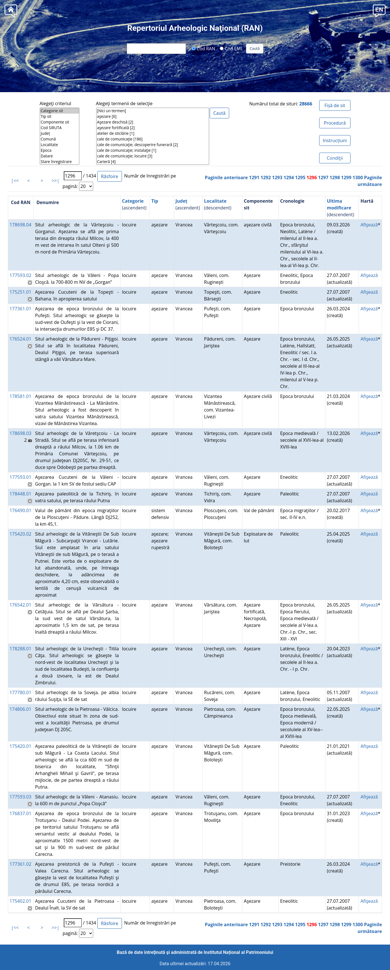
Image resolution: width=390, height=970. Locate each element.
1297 (323, 177)
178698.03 (20, 433)
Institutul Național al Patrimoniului (238, 952)
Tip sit (59, 116)
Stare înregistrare (59, 161)
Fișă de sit (335, 105)
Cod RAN (203, 48)
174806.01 (20, 709)
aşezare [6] (153, 116)
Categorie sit (59, 111)
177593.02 (20, 275)
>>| (55, 180)
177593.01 (20, 477)
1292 (265, 177)
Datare (59, 156)
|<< (15, 180)
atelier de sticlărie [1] (153, 133)
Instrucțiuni (335, 140)
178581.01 (20, 396)
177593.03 (20, 797)
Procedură (335, 123)
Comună (59, 139)
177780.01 (20, 692)
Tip (154, 201)
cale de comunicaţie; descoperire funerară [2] (153, 145)
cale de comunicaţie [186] (153, 139)
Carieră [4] (153, 161)
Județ (59, 133)
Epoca (59, 150)
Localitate (59, 145)
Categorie (133, 201)
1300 (357, 177)
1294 (289, 177)
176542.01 (20, 605)
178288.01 (20, 649)
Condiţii (335, 158)
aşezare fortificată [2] (153, 128)
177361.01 (20, 309)
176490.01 (20, 510)
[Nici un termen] (153, 111)
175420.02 (20, 534)
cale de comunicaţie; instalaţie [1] (153, 150)
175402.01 (20, 901)
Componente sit (59, 122)
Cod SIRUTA (59, 128)
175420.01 (20, 746)
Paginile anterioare (226, 177)
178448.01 (20, 494)
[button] (379, 10)
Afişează (369, 225)
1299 (346, 177)
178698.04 (20, 225)
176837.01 (20, 813)
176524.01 (20, 339)
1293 (277, 177)
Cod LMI (231, 48)
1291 (254, 177)
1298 (335, 177)
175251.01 (20, 292)
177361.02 (20, 864)
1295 (300, 177)
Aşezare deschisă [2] (153, 122)
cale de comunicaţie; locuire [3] (153, 156)
